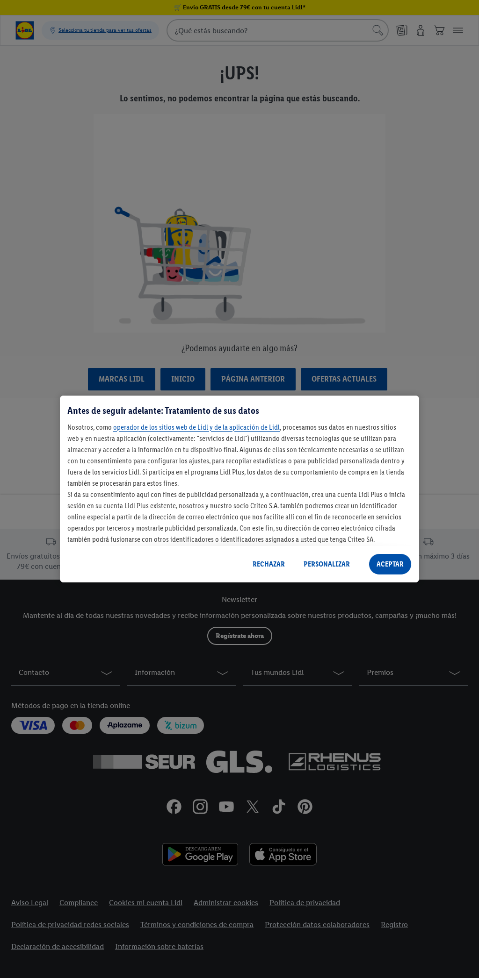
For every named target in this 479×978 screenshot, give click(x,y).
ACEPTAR (390, 564)
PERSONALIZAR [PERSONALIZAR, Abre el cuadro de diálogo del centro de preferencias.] (327, 564)
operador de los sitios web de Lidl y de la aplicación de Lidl (196, 427)
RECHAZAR (269, 564)
